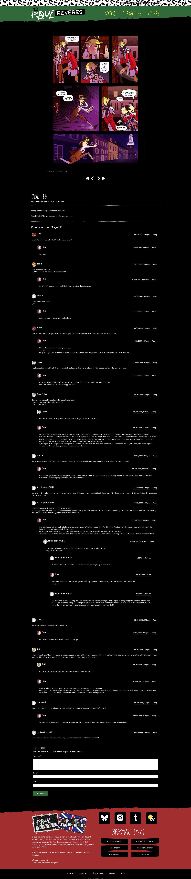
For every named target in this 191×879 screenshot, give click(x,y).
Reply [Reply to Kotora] (155, 620)
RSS (123, 874)
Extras (153, 13)
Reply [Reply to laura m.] (155, 296)
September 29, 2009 (48, 201)
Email (34, 781)
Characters (132, 13)
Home (69, 874)
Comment (36, 756)
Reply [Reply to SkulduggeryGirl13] (155, 488)
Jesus (44, 411)
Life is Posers (145, 854)
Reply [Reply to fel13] (155, 234)
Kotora (40, 619)
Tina (62, 201)
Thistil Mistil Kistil (114, 841)
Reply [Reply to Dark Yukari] (155, 395)
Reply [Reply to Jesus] (155, 362)
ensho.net (44, 860)
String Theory (114, 847)
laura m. (40, 296)
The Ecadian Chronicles (145, 841)
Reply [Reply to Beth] (155, 650)
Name (35, 773)
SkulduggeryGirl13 (45, 487)
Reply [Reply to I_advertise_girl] (155, 732)
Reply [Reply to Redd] (155, 264)
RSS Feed (155, 3)
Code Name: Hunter (145, 847)
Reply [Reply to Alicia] (155, 328)
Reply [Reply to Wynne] (155, 456)
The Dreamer (114, 854)
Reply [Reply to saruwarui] (155, 703)
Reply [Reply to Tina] (154, 247)
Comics (110, 13)
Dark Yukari (42, 394)
